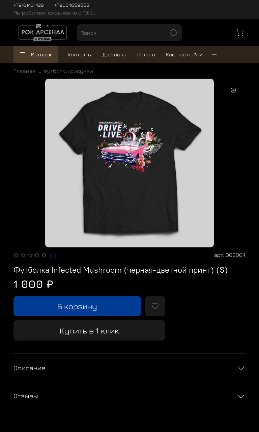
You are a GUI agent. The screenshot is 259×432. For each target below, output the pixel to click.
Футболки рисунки (68, 71)
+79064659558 (71, 5)
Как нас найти (184, 54)
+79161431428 (28, 5)
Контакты (80, 54)
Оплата (146, 54)
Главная (24, 71)
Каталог (36, 54)
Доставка (114, 54)
